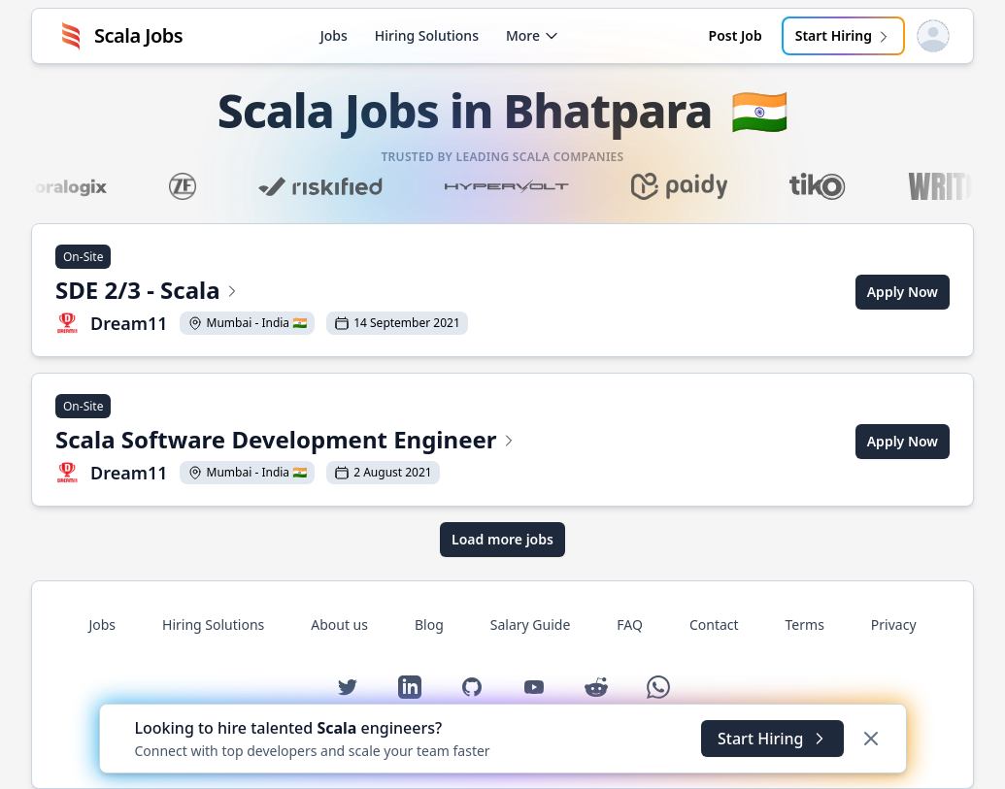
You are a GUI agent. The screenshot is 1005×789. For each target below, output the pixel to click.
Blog (429, 624)
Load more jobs (502, 539)
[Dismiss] (871, 738)
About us (339, 624)
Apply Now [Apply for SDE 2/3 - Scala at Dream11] (902, 291)
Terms (805, 624)
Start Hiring (843, 35)
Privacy (894, 624)
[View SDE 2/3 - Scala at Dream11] (261, 292)
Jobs (334, 35)
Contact (714, 624)
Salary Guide (530, 624)
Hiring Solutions (427, 35)
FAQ (630, 624)
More (532, 35)
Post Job (735, 35)
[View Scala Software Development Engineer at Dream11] (286, 441)
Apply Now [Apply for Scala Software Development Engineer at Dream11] (902, 441)
